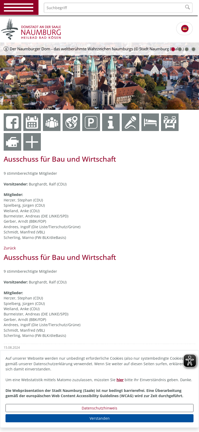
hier (120, 379)
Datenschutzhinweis (99, 408)
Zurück (10, 247)
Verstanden (100, 418)
